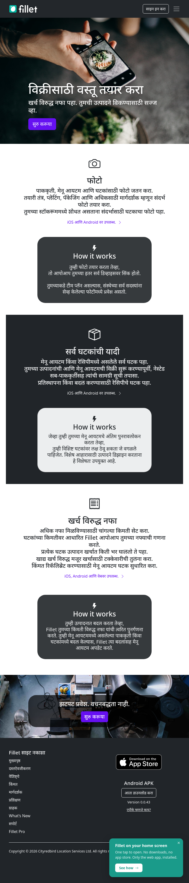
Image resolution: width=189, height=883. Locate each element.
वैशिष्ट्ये (14, 776)
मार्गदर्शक (15, 792)
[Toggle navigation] (176, 9)
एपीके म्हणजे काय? (139, 809)
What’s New (19, 815)
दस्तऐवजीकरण (20, 768)
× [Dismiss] (178, 842)
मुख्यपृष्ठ (14, 760)
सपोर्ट (13, 823)
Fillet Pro (17, 831)
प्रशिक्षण (14, 800)
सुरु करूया (42, 124)
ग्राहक (13, 808)
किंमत (13, 784)
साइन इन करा (156, 9)
